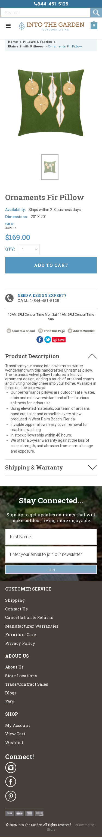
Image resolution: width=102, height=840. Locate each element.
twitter (47, 339)
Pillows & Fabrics (37, 42)
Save (61, 339)
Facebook (39, 339)
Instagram (10, 767)
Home (13, 42)
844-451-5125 (51, 4)
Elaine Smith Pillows (25, 46)
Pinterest (10, 796)
